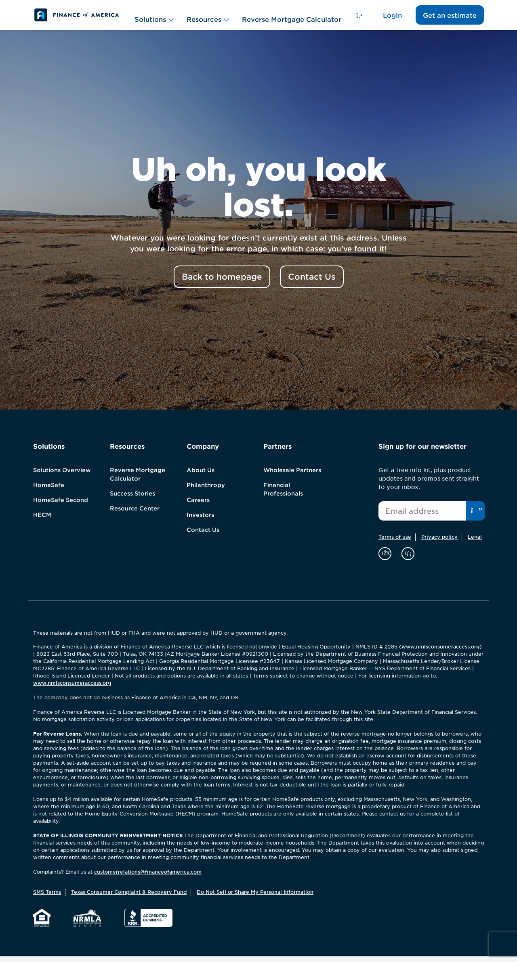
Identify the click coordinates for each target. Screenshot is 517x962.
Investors (200, 520)
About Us (200, 476)
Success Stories (132, 499)
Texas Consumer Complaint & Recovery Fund (129, 898)
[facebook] (385, 559)
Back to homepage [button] (222, 282)
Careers (198, 505)
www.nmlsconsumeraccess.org (440, 652)
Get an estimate (450, 18)
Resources (208, 18)
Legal (475, 543)
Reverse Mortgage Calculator (291, 17)
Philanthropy (206, 490)
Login (392, 18)
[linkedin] (407, 559)
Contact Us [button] (312, 282)
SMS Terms (47, 898)
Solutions (154, 18)
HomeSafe (48, 490)
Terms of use (394, 543)
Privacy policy (439, 543)
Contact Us (203, 535)
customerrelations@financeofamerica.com (148, 877)
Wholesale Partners (292, 476)
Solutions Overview (62, 476)
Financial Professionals (283, 494)
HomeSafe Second (60, 505)
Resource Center (135, 514)
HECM (42, 520)
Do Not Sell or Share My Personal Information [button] (255, 898)
